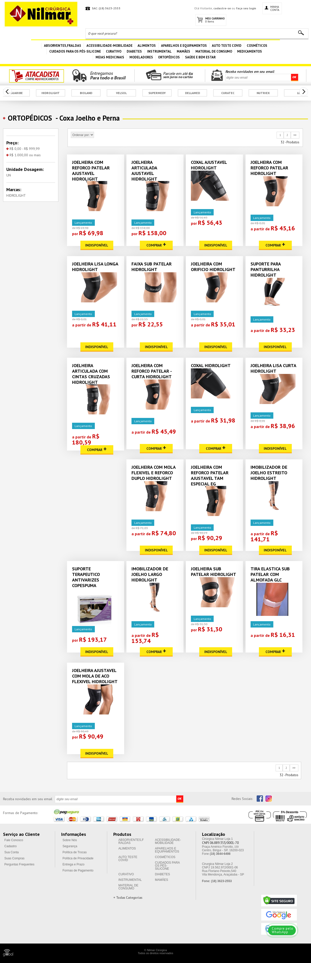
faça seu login (246, 8)
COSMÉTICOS (257, 45)
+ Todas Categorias (127, 897)
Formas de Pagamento (77, 870)
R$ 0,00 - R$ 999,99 (23, 148)
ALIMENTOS (147, 45)
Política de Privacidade (77, 858)
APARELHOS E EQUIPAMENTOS (184, 45)
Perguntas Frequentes (19, 864)
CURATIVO (113, 51)
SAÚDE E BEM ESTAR (200, 57)
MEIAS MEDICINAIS (110, 57)
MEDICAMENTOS (249, 51)
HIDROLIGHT (16, 195)
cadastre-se (222, 8)
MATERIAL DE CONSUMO (213, 51)
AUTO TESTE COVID (226, 45)
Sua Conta (11, 852)
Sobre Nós (69, 840)
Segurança (69, 846)
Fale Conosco (13, 840)
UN (8, 175)
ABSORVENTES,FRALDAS (62, 45)
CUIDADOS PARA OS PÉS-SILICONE (75, 51)
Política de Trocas (74, 852)
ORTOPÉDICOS (169, 57)
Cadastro (10, 846)
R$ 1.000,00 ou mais (23, 155)
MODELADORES (141, 57)
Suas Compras (14, 858)
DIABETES (134, 51)
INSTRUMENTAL (159, 51)
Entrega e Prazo (73, 864)
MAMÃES (183, 51)
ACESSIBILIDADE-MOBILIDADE (109, 45)
